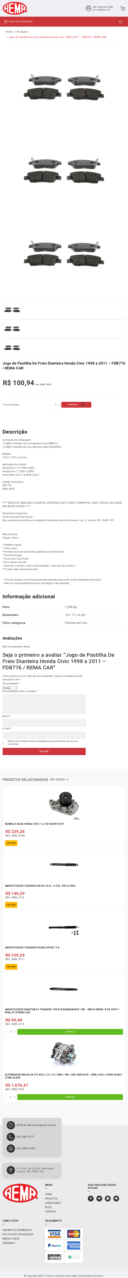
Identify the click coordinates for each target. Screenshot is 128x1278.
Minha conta (10, 1234)
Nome (6, 714)
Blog (48, 1202)
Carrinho (8, 1238)
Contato (50, 1206)
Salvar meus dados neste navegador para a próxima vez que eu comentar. (43, 739)
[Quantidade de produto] (56, 404)
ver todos (59, 775)
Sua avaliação (11, 682)
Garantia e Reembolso (17, 1225)
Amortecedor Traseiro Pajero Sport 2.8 (32, 943)
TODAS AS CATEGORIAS (18, 21)
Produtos (22, 31)
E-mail (6, 726)
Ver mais (11, 838)
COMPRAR (76, 404)
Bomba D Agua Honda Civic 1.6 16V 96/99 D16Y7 (34, 819)
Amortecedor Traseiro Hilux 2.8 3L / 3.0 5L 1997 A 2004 (40, 881)
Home (9, 31)
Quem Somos (53, 1198)
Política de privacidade (17, 1229)
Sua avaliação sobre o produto (20, 690)
